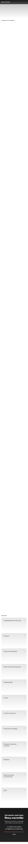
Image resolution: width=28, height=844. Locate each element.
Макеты (6, 759)
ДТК (5, 790)
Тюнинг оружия (9, 713)
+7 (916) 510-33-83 (14, 827)
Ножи (6, 698)
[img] (23, 2)
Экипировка (8, 682)
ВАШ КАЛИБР (5, 2)
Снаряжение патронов (12, 620)
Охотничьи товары (10, 728)
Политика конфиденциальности (14, 831)
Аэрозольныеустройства (9, 775)
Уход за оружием (10, 651)
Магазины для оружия (12, 667)
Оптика (6, 636)
